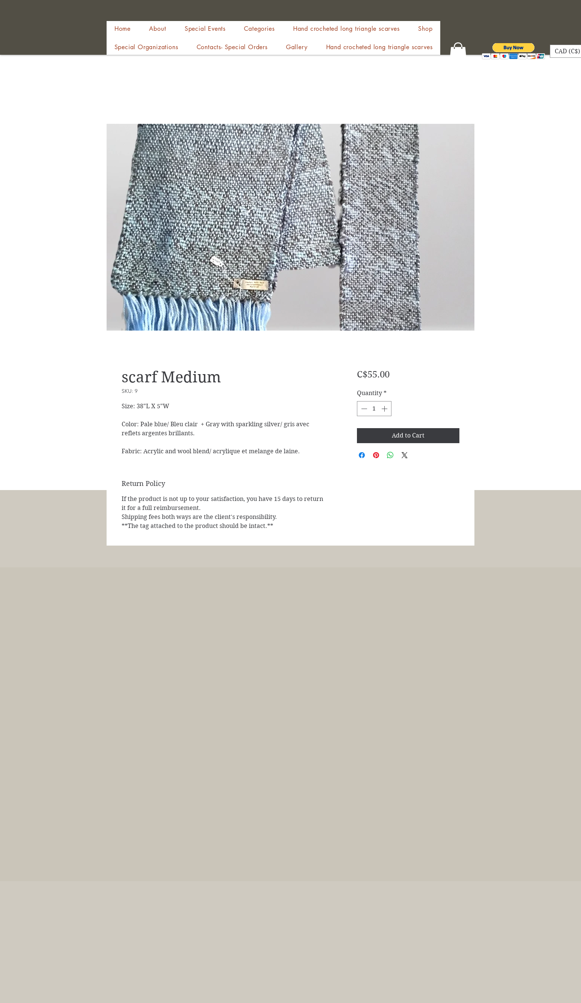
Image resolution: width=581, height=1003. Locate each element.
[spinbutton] (374, 409)
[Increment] (385, 409)
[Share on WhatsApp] (390, 455)
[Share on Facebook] (361, 455)
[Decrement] (363, 409)
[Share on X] (404, 455)
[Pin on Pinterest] (376, 455)
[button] (425, 28)
